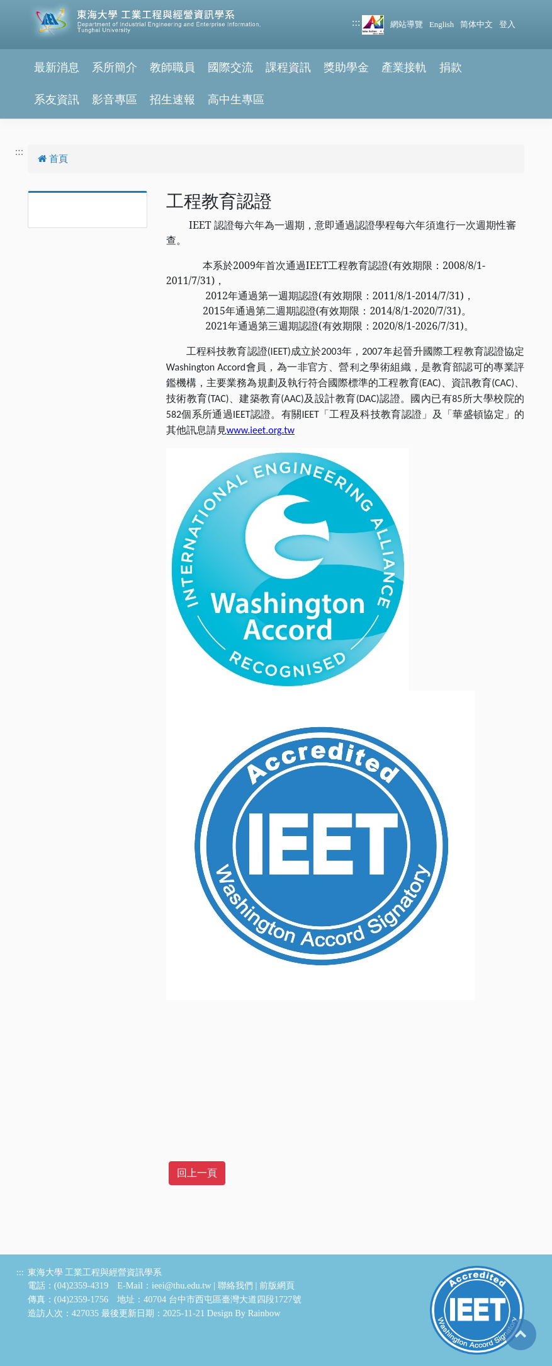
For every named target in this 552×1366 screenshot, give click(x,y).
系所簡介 (114, 67)
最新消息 (56, 67)
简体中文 (476, 24)
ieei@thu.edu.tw (181, 1285)
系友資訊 (56, 99)
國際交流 (230, 67)
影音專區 (114, 99)
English (441, 24)
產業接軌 (404, 67)
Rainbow (264, 1313)
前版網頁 (277, 1285)
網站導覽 (406, 24)
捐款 (450, 67)
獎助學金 (346, 67)
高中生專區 (236, 99)
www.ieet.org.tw (261, 430)
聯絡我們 (235, 1285)
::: (356, 22)
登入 (507, 24)
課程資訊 (288, 67)
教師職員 (172, 67)
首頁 (53, 159)
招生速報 (172, 99)
